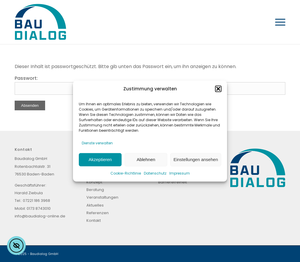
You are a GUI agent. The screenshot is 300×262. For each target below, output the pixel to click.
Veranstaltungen (102, 197)
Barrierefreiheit (172, 182)
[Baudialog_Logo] (40, 22)
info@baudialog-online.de (40, 216)
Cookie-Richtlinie (125, 172)
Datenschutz (155, 172)
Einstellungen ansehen (195, 159)
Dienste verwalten (97, 143)
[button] (218, 89)
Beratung (95, 189)
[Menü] (278, 22)
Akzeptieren (100, 159)
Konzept (94, 182)
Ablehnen (146, 159)
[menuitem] (278, 22)
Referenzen (97, 213)
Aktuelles (95, 205)
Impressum (179, 172)
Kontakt (93, 220)
